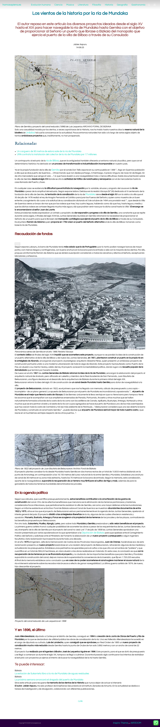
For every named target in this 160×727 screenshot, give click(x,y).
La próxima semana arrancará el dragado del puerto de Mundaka (49, 679)
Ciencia (57, 5)
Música (69, 5)
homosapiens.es (14, 4)
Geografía (122, 5)
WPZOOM (136, 723)
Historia (108, 5)
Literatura (82, 5)
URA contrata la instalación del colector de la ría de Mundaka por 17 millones (57, 154)
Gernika (55, 170)
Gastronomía (138, 5)
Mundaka (91, 194)
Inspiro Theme (120, 723)
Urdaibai (31, 132)
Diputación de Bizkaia (93, 533)
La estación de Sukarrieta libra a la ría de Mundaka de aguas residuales (52, 673)
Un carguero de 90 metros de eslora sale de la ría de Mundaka (50, 151)
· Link (80, 701)
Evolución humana (39, 5)
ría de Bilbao (52, 160)
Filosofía (96, 5)
